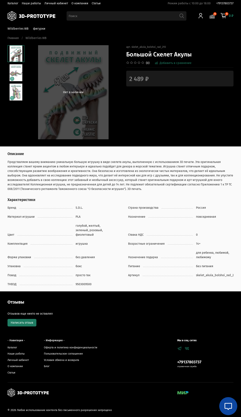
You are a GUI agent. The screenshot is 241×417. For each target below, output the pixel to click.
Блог (47, 366)
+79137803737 (224, 3)
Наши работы (31, 3)
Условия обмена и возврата (61, 360)
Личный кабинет (56, 3)
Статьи (96, 3)
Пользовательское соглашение (63, 353)
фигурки (39, 28)
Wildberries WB (18, 28)
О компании (79, 3)
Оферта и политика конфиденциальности (70, 347)
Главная (13, 38)
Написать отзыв (22, 322)
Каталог (13, 3)
